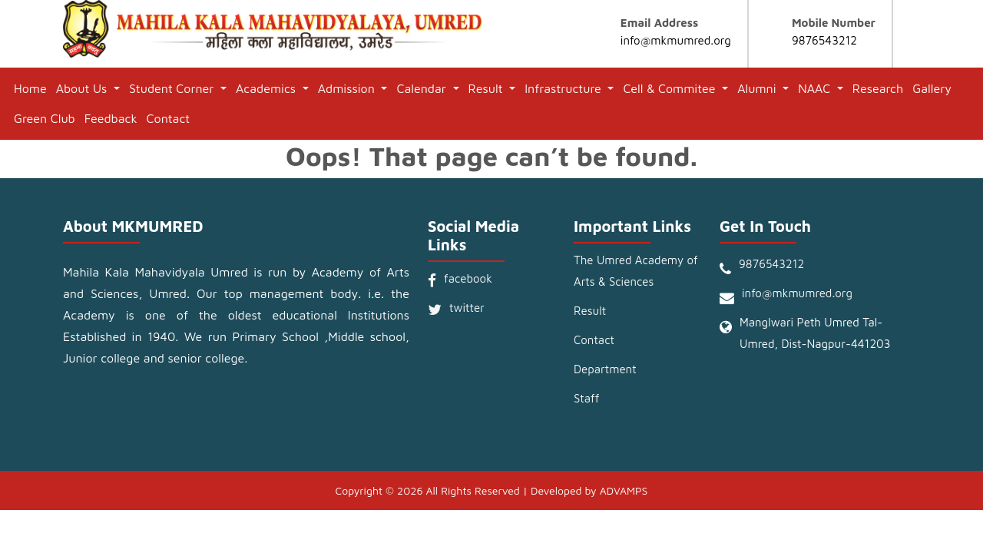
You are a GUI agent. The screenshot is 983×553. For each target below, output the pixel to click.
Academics (268, 88)
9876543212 (824, 40)
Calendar (422, 88)
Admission (348, 88)
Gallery (932, 88)
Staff (586, 398)
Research (877, 88)
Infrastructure (564, 88)
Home (30, 88)
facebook (468, 278)
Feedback (110, 118)
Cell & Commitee (671, 88)
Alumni (758, 88)
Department (605, 369)
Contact (168, 118)
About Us (83, 88)
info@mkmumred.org (676, 40)
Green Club (44, 118)
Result (487, 88)
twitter (467, 307)
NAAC (815, 88)
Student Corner (173, 88)
